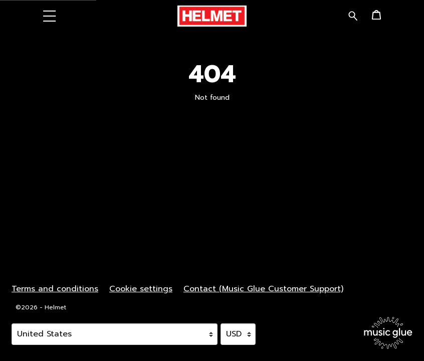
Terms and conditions (55, 289)
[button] (49, 16)
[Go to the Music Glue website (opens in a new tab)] (388, 333)
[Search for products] (353, 15)
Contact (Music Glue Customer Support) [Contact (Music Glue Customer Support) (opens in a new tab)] (263, 289)
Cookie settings (140, 289)
